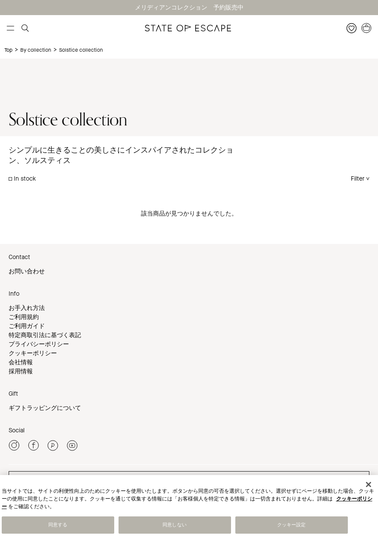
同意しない (174, 525)
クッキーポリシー (33, 353)
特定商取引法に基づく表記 (45, 335)
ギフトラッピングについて (45, 408)
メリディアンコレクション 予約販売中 (189, 7)
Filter (358, 179)
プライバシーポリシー (39, 344)
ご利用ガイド (27, 326)
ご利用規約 (24, 317)
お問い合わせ (27, 271)
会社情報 (21, 362)
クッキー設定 (291, 525)
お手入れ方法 (27, 308)
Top (8, 50)
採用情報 (21, 371)
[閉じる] (368, 485)
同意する (57, 525)
